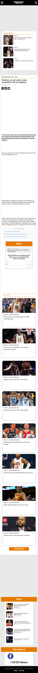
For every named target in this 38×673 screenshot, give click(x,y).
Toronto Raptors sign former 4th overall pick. (16, 236)
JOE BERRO (5, 85)
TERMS (16, 670)
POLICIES (21, 670)
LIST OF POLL (29, 267)
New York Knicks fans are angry (12, 231)
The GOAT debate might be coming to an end (16, 234)
